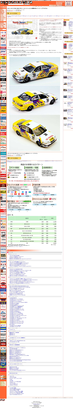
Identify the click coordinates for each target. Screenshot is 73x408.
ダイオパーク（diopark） (3, 185)
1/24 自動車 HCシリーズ (15, 386)
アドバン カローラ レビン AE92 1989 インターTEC (16, 393)
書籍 (31, 2)
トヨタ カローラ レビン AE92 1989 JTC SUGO (15, 269)
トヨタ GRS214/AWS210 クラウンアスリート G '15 (16, 305)
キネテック (3, 124)
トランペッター (3, 216)
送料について (3, 384)
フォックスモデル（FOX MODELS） (3, 255)
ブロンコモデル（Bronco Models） (3, 267)
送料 (68, 2)
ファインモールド (3, 246)
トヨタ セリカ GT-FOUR (12, 377)
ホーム (33, 397)
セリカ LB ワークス (12, 329)
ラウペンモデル (3, 360)
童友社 (3, 201)
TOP (4, 4)
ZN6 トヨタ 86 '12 (11, 324)
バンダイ (3, 230)
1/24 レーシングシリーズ (12, 154)
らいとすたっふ (3, 357)
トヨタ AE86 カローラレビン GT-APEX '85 (15, 301)
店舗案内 (68, 5)
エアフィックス (3, 85)
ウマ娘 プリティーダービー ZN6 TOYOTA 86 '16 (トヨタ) (17, 340)
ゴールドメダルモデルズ (3, 140)
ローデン (3, 370)
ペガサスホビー (3, 271)
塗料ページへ (3, 23)
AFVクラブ (3, 88)
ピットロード (3, 242)
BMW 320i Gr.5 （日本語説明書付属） (14, 344)
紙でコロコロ (3, 118)
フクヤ (3, 258)
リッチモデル (3, 363)
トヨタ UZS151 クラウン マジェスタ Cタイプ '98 (16, 323)
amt (3, 92)
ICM (3, 35)
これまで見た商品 (52, 5)
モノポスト (3, 340)
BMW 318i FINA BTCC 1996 (13, 373)
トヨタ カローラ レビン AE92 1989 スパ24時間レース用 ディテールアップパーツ (20, 278)
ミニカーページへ (3, 19)
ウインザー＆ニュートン (3, 73)
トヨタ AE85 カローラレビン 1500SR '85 (15, 312)
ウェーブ (3, 76)
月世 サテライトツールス (3, 133)
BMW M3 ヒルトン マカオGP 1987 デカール (15, 352)
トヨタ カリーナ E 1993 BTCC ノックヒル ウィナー (16, 256)
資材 (26, 2)
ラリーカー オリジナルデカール (17, 371)
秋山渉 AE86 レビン (12, 334)
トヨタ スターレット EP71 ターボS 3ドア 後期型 (16, 391)
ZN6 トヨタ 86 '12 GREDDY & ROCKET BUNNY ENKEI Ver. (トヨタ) (19, 286)
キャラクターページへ (3, 17)
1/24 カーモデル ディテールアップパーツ (18, 260)
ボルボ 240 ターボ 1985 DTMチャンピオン (15, 257)
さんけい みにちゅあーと (3, 150)
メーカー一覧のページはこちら (3, 32)
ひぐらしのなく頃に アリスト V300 (14, 341)
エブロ (3, 104)
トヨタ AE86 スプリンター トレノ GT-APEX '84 (16, 313)
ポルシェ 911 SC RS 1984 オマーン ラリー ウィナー (69, 83)
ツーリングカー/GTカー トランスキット (18, 365)
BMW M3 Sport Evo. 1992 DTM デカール (15, 358)
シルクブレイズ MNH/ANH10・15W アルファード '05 (16, 288)
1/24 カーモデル (14, 343)
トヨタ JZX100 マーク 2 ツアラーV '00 (14, 316)
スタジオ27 (11, 346)
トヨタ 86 (10, 379)
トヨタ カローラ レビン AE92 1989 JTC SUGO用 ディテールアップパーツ (19, 283)
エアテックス (3, 82)
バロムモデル (3, 227)
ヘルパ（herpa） (3, 277)
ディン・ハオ (3, 198)
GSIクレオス (3, 153)
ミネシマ (3, 312)
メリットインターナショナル (3, 325)
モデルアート (3, 331)
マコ (3, 300)
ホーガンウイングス (3, 280)
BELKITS (3, 274)
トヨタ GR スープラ (12, 382)
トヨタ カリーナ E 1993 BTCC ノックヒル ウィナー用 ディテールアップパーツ (20, 266)
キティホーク (3, 121)
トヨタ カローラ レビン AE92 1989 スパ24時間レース (16, 272)
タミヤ (10, 374)
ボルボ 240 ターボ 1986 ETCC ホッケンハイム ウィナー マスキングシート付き (20, 270)
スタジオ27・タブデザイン (3, 175)
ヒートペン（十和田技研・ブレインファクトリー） (3, 236)
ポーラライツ (3, 283)
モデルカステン (3, 334)
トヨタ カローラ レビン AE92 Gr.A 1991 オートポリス (16, 274)
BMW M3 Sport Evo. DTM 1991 (13, 369)
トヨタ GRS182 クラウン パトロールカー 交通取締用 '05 (17, 337)
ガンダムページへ (3, 16)
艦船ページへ (3, 12)
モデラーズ (3, 328)
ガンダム (17, 2)
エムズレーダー (3, 376)
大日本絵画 (3, 188)
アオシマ (10, 284)
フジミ (3, 261)
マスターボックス (3, 303)
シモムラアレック (3, 165)
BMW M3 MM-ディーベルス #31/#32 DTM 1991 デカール (17, 354)
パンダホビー (3, 233)
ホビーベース (3, 289)
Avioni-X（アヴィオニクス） (3, 41)
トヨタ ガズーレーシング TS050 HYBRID (15, 381)
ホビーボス (3, 293)
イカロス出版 (3, 67)
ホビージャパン (3, 286)
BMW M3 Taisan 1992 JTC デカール (14, 356)
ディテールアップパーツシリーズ (15, 277)
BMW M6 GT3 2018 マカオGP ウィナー (69, 125)
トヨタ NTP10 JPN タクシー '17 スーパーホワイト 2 (16, 300)
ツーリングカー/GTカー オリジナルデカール (19, 346)
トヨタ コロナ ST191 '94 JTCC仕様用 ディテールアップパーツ (71, 46)
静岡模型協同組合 (3, 159)
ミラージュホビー (3, 315)
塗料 (20, 2)
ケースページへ (3, 27)
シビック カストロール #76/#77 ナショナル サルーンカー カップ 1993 (19, 355)
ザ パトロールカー (14, 336)
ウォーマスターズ (3, 79)
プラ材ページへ (3, 25)
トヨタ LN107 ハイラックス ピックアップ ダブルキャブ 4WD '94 (18, 302)
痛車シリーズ (14, 339)
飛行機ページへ (3, 10)
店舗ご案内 (3, 381)
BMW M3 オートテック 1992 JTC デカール (15, 357)
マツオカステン (3, 306)
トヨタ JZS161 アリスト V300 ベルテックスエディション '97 (17, 315)
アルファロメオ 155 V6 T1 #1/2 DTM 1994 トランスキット (17, 370)
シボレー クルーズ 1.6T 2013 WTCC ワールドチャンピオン (17, 273)
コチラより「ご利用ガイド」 (19, 246)
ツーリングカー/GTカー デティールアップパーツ (19, 362)
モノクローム (3, 337)
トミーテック (3, 207)
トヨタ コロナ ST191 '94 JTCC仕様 (14, 255)
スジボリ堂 (3, 172)
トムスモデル (3, 210)
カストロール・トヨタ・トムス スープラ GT (15, 378)
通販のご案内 (3, 383)
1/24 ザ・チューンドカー (15, 284)
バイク (12, 2)
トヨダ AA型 (11, 380)
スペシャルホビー (3, 178)
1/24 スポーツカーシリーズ (15, 374)
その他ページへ (3, 20)
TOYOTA (10, 16)
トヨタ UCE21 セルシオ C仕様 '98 (14, 303)
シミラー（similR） (3, 162)
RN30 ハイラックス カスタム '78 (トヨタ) (15, 290)
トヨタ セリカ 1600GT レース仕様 (14, 390)
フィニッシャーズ (3, 252)
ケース (28, 2)
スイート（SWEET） (3, 169)
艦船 (7, 2)
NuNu (8, 154)
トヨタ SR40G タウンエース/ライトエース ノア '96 (16, 322)
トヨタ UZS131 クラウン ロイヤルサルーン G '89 (16, 314)
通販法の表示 (3, 385)
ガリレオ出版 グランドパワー (3, 127)
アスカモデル (3, 54)
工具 (23, 2)
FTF (3, 98)
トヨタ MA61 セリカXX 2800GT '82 (14, 311)
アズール (3, 51)
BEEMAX (10, 260)
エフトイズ (3, 101)
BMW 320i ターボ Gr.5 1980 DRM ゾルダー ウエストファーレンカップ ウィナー (20, 258)
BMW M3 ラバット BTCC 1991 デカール (15, 353)
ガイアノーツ (3, 114)
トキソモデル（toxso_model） (3, 204)
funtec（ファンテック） (3, 249)
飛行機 (4, 2)
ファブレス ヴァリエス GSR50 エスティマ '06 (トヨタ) (16, 291)
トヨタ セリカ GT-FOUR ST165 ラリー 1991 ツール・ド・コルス (18, 271)
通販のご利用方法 (68, 1)
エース (3, 95)
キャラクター (15, 2)
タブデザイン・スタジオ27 (3, 191)
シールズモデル (3, 156)
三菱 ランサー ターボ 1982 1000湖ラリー (70, 118)
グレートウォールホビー (3, 130)
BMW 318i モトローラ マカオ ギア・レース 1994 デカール (17, 347)
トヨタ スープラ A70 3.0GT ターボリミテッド (15, 394)
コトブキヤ (3, 143)
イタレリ (10, 343)
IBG (3, 38)
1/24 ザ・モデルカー (15, 296)
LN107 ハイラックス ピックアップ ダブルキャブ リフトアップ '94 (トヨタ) (19, 287)
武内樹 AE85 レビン (12, 333)
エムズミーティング (3, 379)
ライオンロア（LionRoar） (3, 354)
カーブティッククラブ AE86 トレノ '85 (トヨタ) (16, 292)
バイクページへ (3, 15)
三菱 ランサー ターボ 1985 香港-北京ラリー (70, 63)
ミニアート (3, 309)
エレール (3, 107)
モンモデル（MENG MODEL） (3, 344)
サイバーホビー (3, 147)
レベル (3, 366)
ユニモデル (3, 348)
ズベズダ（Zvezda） (3, 181)
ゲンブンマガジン (3, 136)
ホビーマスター (3, 296)
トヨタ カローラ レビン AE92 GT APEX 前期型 (15, 392)
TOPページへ (3, 7)
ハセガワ (10, 386)
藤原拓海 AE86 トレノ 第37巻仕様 (14, 332)
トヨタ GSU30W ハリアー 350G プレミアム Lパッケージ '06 (17, 317)
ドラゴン (3, 213)
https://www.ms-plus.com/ (36, 404)
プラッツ (3, 264)
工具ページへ (3, 24)
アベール (3, 57)
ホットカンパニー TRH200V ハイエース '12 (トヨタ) (16, 289)
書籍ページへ (3, 29)
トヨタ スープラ (11, 376)
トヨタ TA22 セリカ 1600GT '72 (13, 304)
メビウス (3, 322)
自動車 (36, 397)
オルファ (3, 110)
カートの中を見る (59, 5)
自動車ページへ (3, 13)
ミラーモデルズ (3, 319)
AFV (3, 9)
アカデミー (3, 48)
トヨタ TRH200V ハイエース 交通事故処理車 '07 (16, 306)
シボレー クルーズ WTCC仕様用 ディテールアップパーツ (17, 261)
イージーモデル (3, 63)
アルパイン (3, 60)
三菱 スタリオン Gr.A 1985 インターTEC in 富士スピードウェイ (18, 275)
